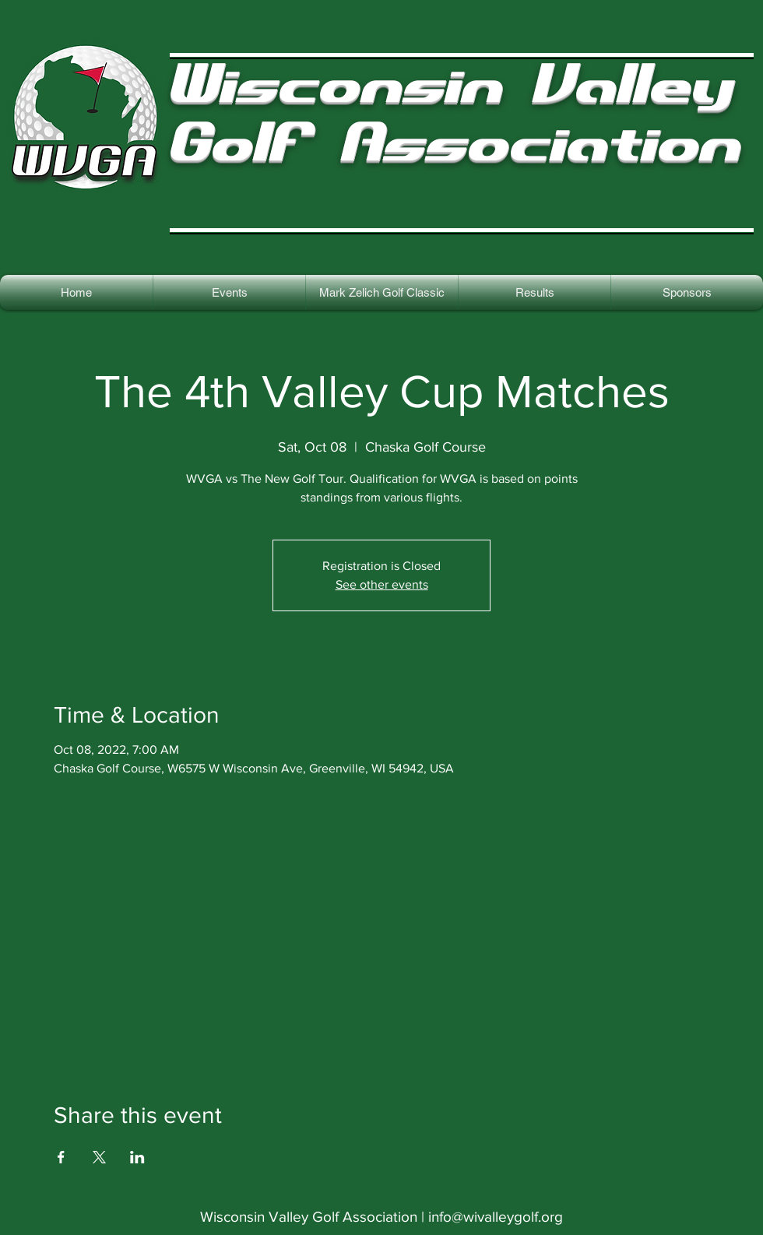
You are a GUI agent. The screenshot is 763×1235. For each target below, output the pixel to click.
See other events (382, 584)
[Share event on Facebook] (61, 1157)
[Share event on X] (99, 1157)
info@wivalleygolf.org (495, 1217)
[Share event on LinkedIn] (137, 1157)
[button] (534, 292)
